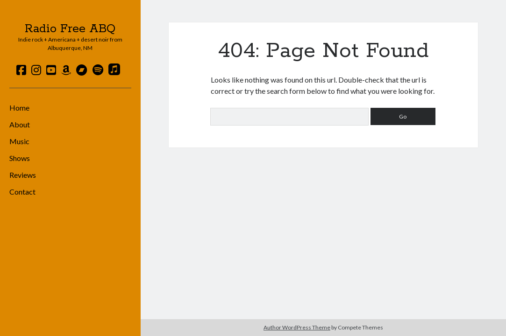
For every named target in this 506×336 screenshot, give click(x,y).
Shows (19, 158)
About (19, 124)
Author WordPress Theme (297, 327)
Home (19, 107)
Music (19, 141)
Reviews (22, 174)
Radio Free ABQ (70, 28)
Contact (22, 191)
